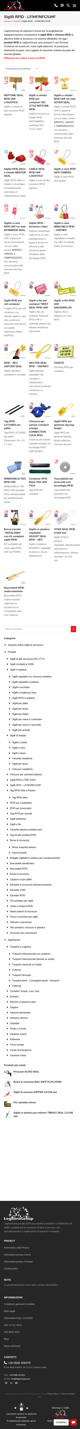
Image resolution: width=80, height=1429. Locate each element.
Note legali (9, 1311)
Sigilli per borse (20, 709)
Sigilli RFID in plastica (23, 698)
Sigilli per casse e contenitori (27, 719)
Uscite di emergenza (20, 1050)
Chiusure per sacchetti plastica (26, 774)
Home (7, 21)
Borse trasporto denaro (24, 847)
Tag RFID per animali (21, 813)
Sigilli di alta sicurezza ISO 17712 (27, 659)
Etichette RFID (17, 895)
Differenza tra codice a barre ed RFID (24, 58)
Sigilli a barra (19, 753)
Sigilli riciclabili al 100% (22, 664)
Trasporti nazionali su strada (26, 964)
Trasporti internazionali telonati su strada (33, 959)
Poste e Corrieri (18, 1028)
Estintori (14, 996)
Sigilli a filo (15, 824)
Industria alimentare (20, 1012)
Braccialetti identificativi (22, 863)
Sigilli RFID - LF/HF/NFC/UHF (25, 785)
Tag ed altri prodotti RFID (23, 835)
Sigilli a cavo (18, 747)
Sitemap (56, 1408)
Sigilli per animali (21, 730)
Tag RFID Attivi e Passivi (22, 790)
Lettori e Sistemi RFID (21, 906)
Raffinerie (15, 1039)
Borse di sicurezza (19, 840)
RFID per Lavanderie (21, 803)
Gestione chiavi (18, 1055)
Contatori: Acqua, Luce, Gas (24, 991)
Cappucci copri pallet (21, 879)
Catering (16, 986)
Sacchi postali (19, 852)
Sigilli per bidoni (20, 714)
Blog (6, 1339)
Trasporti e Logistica (20, 947)
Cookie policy (11, 1268)
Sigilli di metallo (18, 735)
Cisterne (16, 970)
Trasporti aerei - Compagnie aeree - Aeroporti (35, 980)
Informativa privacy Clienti (17, 1254)
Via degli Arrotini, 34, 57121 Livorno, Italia (26, 1367)
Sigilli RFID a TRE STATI (23, 780)
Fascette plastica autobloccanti (26, 829)
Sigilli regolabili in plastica (25, 682)
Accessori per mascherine (23, 933)
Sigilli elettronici (18, 819)
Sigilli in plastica (18, 669)
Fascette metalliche (22, 758)
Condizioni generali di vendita (19, 1304)
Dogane (14, 1007)
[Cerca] (73, 629)
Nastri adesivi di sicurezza (23, 911)
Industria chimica (18, 1018)
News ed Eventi (12, 1346)
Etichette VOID (17, 890)
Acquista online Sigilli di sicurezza (25, 645)
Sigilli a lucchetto (21, 687)
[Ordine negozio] (22, 68)
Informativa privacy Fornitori (18, 1261)
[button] (68, 5)
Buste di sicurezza (19, 874)
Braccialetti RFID (18, 868)
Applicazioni (14, 940)
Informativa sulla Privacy (16, 1247)
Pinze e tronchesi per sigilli (24, 917)
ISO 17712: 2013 (13, 1325)
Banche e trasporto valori (23, 1002)
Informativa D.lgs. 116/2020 (18, 1318)
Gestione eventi (18, 1034)
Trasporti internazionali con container (31, 954)
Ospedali (14, 1023)
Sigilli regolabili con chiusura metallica (31, 676)
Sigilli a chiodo (19, 742)
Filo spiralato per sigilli (21, 901)
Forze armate (17, 1044)
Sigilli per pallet (20, 703)
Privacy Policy (52, 1394)
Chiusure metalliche (22, 769)
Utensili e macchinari (21, 922)
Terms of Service (68, 1394)
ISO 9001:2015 (12, 1332)
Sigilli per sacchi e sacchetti (26, 725)
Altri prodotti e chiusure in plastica (27, 927)
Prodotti (16, 21)
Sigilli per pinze (20, 763)
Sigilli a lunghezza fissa (24, 692)
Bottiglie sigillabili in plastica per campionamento (35, 858)
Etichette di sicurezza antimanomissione (31, 884)
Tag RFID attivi (19, 797)
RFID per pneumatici (20, 808)
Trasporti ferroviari (21, 975)
